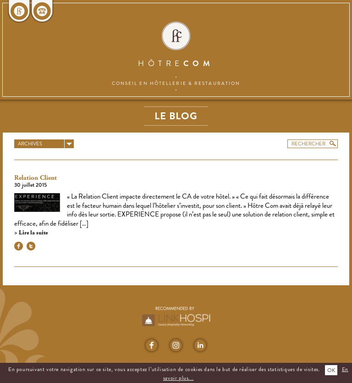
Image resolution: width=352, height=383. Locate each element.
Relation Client (35, 178)
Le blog (176, 115)
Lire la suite (32, 233)
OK (331, 370)
